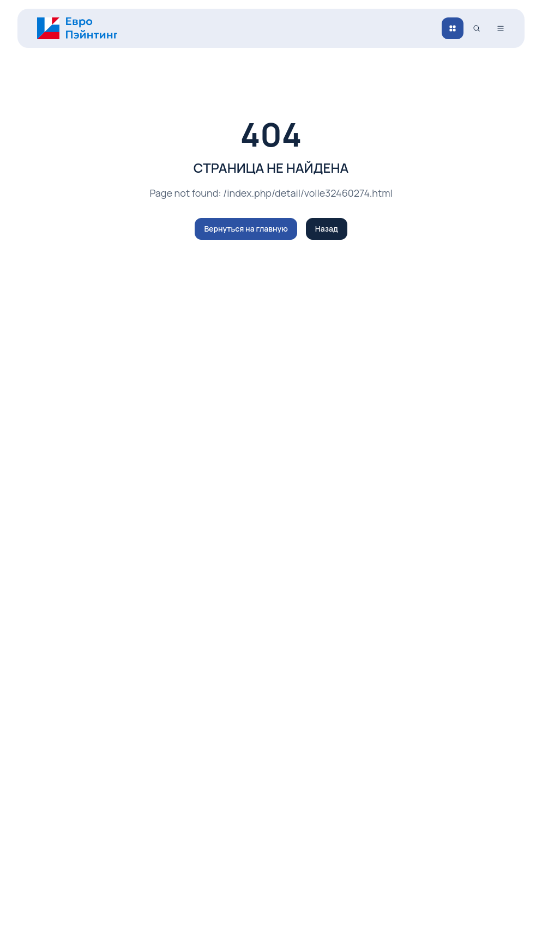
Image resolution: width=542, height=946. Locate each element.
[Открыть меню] (500, 28)
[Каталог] (452, 28)
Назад (326, 228)
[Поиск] (476, 28)
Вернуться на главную (245, 228)
